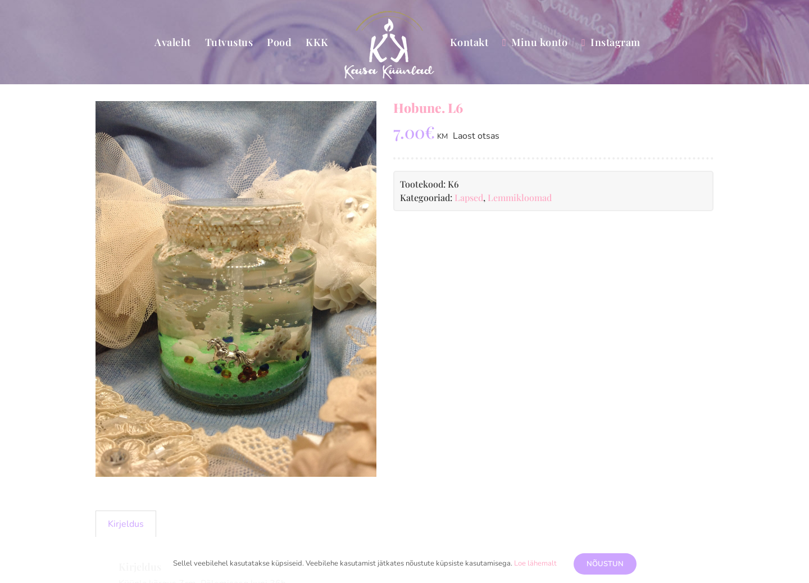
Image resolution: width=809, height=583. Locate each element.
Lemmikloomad (520, 197)
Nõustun (605, 564)
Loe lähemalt (535, 563)
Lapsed (469, 197)
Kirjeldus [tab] (126, 524)
